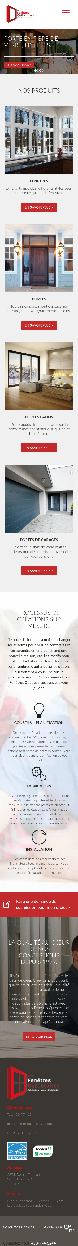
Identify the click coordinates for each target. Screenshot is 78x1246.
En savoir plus (39, 1037)
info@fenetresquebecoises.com (29, 1123)
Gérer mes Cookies (18, 1227)
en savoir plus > (39, 207)
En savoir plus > (18, 65)
